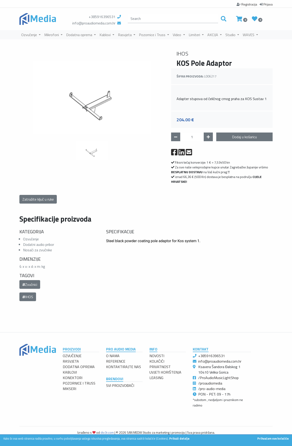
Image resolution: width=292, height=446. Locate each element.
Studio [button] (230, 34)
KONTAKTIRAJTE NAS (123, 366)
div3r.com (107, 432)
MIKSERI (69, 388)
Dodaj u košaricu (244, 137)
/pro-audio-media (211, 388)
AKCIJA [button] (213, 34)
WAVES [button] (249, 34)
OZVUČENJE (72, 355)
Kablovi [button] (105, 34)
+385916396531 (102, 16)
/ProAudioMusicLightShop (218, 377)
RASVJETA (71, 361)
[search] (173, 18)
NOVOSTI (156, 355)
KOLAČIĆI (156, 361)
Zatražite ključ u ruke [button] (38, 199)
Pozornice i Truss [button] (152, 34)
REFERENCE (115, 361)
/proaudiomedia (210, 383)
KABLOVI (70, 372)
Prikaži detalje (179, 438)
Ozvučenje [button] (29, 34)
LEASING (156, 377)
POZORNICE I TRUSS (79, 383)
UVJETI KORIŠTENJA (165, 372)
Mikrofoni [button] (52, 34)
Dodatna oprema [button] (79, 34)
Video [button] (177, 34)
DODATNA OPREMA (79, 366)
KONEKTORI (72, 377)
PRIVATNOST (160, 366)
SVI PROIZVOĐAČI (120, 385)
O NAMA (113, 355)
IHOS (27, 297)
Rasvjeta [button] (125, 34)
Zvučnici (29, 284)
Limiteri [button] (195, 34)
